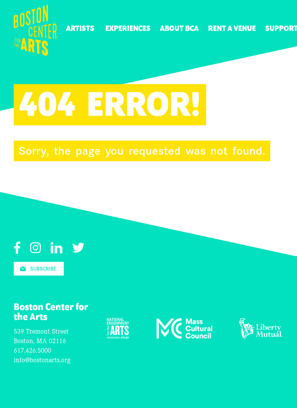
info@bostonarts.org (42, 359)
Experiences (127, 28)
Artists (80, 28)
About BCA (179, 28)
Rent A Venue (232, 28)
